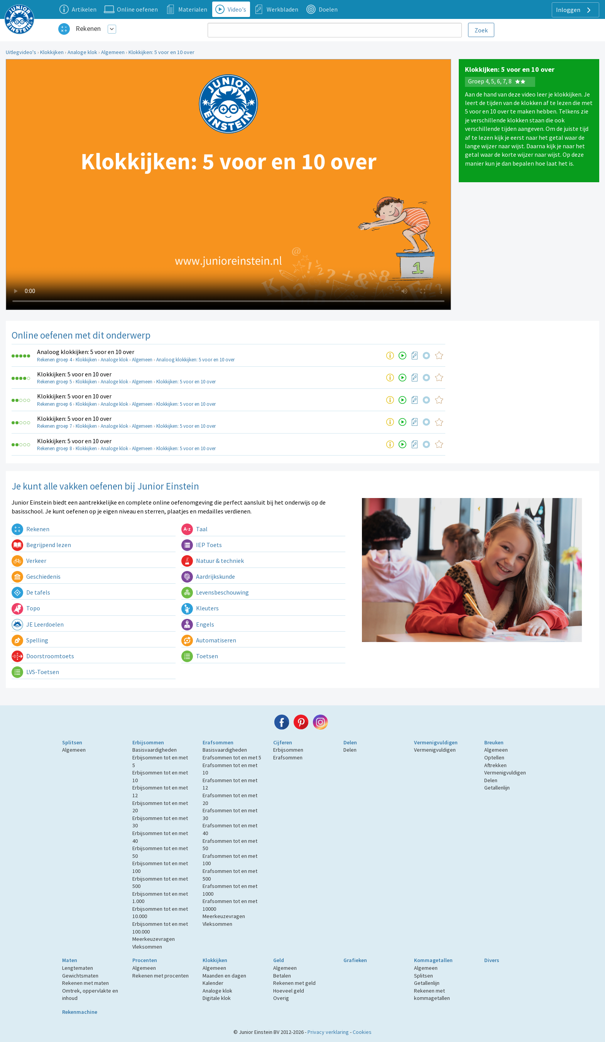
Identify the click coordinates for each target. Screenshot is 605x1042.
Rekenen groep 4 (54, 359)
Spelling (30, 640)
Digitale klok (217, 998)
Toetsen (199, 656)
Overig (281, 998)
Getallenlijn (497, 787)
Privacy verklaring (328, 1031)
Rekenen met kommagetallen (432, 994)
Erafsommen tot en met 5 (232, 757)
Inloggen (574, 10)
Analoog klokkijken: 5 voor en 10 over (85, 352)
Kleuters (200, 608)
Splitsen (72, 742)
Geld (278, 960)
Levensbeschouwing (215, 592)
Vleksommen (147, 946)
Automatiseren (208, 640)
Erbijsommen (148, 742)
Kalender (213, 982)
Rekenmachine (79, 1011)
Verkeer (29, 560)
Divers (491, 960)
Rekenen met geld (294, 982)
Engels (197, 624)
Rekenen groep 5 (54, 381)
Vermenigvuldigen (436, 742)
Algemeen (113, 52)
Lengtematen (77, 967)
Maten (69, 960)
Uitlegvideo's (21, 52)
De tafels (31, 592)
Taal (194, 529)
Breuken (494, 742)
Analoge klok (82, 52)
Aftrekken (495, 765)
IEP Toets (201, 545)
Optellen (494, 757)
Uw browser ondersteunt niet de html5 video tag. (228, 184)
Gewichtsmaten (80, 975)
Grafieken (355, 960)
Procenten (144, 960)
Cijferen (282, 742)
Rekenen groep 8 (54, 448)
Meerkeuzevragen (153, 938)
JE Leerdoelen (38, 624)
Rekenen (88, 28)
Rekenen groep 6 (54, 404)
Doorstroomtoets (43, 656)
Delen (350, 742)
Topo (26, 608)
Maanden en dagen (224, 975)
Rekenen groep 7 (54, 426)
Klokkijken (52, 52)
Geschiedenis (36, 576)
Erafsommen (218, 742)
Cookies (362, 1031)
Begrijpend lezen (41, 545)
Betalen (282, 975)
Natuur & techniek (212, 560)
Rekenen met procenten (160, 975)
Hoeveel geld (288, 990)
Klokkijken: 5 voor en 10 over (161, 52)
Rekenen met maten (85, 982)
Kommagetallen (433, 960)
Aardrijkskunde (208, 576)
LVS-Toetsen (35, 672)
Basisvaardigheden (154, 749)
